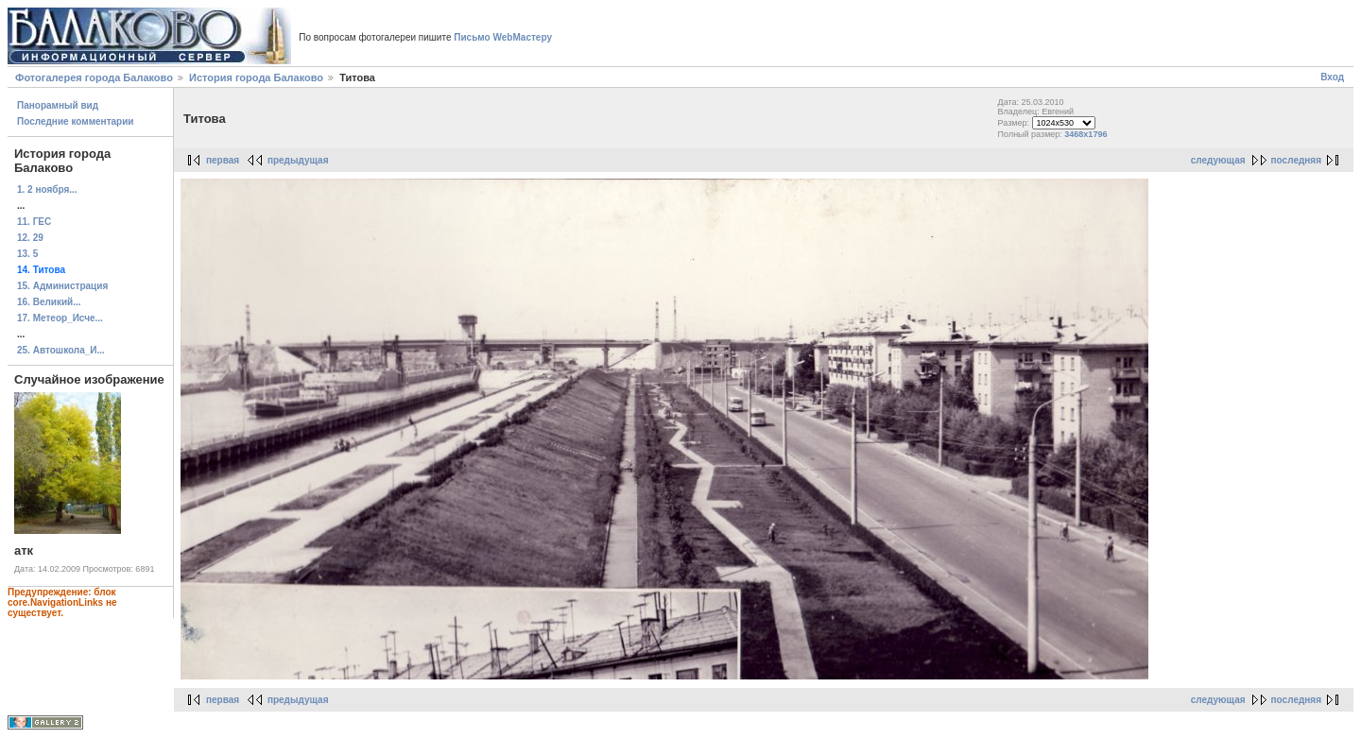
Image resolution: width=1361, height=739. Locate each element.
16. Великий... (49, 302)
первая (222, 160)
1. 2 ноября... (47, 189)
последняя (1296, 160)
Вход (1332, 77)
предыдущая (298, 160)
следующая (1218, 160)
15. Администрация (62, 286)
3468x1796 (1085, 134)
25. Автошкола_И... (61, 350)
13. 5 (27, 254)
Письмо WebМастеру (503, 37)
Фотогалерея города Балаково (94, 77)
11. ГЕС (34, 221)
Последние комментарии (75, 121)
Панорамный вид (57, 105)
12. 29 (30, 237)
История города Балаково (256, 77)
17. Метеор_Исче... (60, 318)
